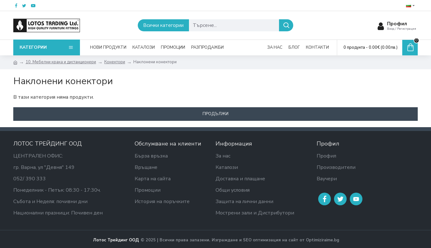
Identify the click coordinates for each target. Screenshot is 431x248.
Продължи (215, 114)
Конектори (114, 62)
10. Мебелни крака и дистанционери (61, 62)
